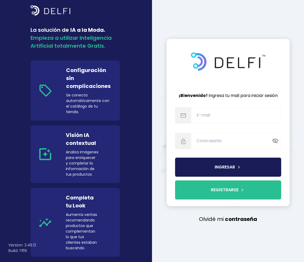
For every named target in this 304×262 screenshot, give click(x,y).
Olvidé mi (228, 219)
